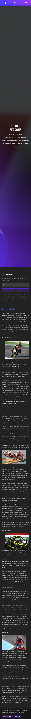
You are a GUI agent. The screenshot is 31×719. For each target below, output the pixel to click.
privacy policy (21, 301)
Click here (16, 713)
